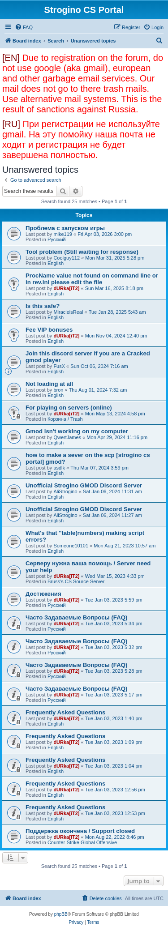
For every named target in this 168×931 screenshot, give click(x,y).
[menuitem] (24, 27)
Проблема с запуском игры (65, 228)
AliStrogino (65, 491)
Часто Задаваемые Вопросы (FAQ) (76, 617)
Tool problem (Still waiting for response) (82, 251)
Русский (56, 239)
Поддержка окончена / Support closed (80, 831)
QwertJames (67, 437)
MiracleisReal (68, 312)
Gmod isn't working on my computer (77, 431)
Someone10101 (70, 545)
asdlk (59, 467)
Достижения (43, 593)
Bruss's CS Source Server (75, 581)
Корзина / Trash (65, 419)
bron (58, 390)
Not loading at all (49, 383)
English (55, 263)
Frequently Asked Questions (65, 712)
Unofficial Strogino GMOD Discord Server (84, 485)
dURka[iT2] (66, 288)
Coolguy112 (66, 258)
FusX (59, 366)
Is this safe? (43, 306)
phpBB (61, 914)
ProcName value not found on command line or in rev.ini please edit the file (92, 279)
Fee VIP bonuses (49, 329)
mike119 (62, 234)
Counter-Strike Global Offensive (82, 842)
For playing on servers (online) (69, 407)
